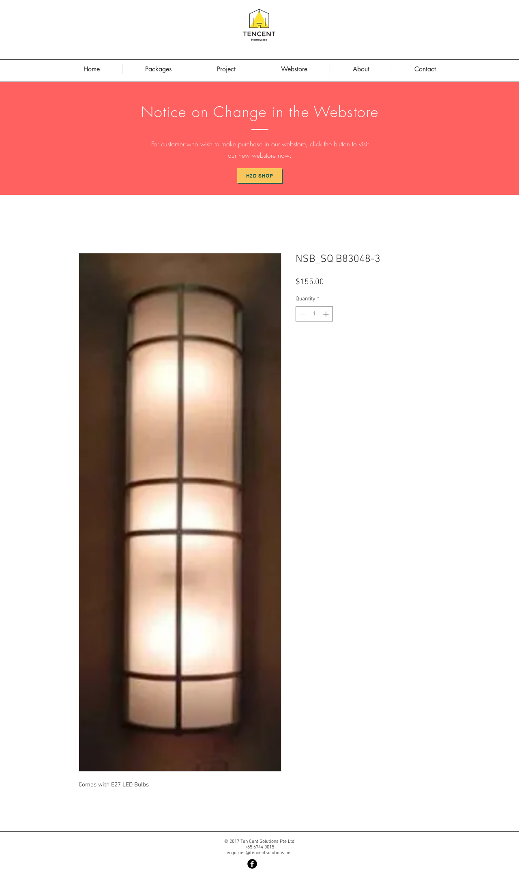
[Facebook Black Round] (252, 864)
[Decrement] (302, 314)
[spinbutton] (314, 314)
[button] (361, 69)
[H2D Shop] (259, 175)
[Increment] (327, 314)
